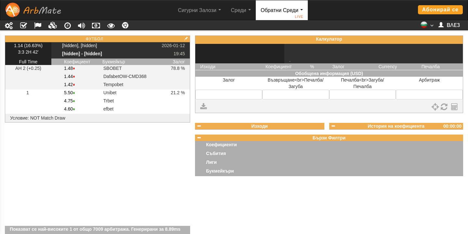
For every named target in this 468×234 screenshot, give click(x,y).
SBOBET (112, 68)
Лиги (211, 162)
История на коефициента (396, 126)
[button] (427, 27)
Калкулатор (329, 39)
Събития (216, 153)
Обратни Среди (282, 13)
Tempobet (113, 84)
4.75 (68, 100)
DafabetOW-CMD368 (125, 76)
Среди (241, 10)
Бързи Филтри (329, 137)
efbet (108, 108)
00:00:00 (452, 126)
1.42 (68, 84)
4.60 (68, 108)
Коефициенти (221, 144)
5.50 (68, 92)
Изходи (260, 126)
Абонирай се (440, 9)
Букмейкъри (220, 171)
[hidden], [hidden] (79, 45)
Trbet (108, 100)
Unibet (109, 92)
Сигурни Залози (199, 10)
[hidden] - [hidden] (82, 53)
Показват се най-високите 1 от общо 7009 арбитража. (70, 229)
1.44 (68, 76)
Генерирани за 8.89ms (156, 229)
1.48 (68, 68)
